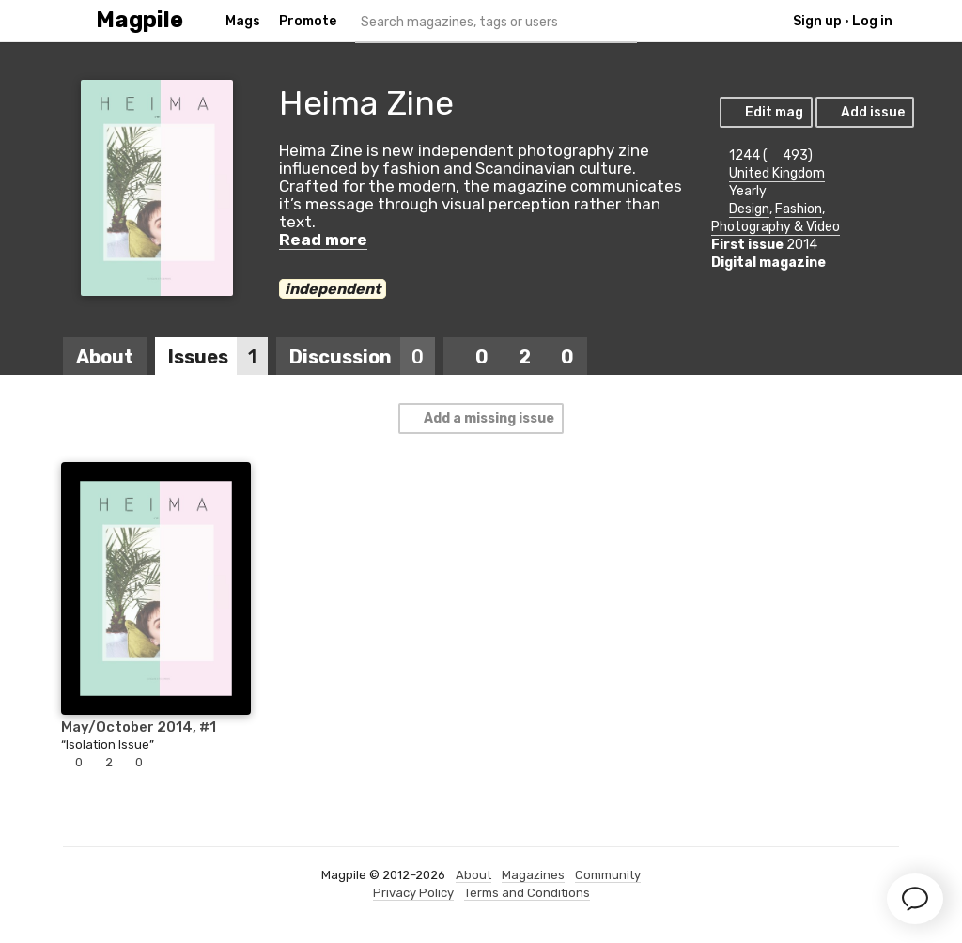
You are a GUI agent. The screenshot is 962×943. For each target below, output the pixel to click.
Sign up (817, 21)
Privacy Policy (413, 893)
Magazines (533, 875)
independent (332, 289)
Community (608, 875)
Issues (218, 357)
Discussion (362, 357)
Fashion (798, 209)
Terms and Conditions (527, 893)
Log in (872, 21)
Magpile (139, 20)
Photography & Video (775, 227)
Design (749, 209)
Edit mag (765, 112)
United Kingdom (777, 173)
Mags (242, 21)
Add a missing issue (480, 418)
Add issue (864, 112)
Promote (307, 21)
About (104, 357)
